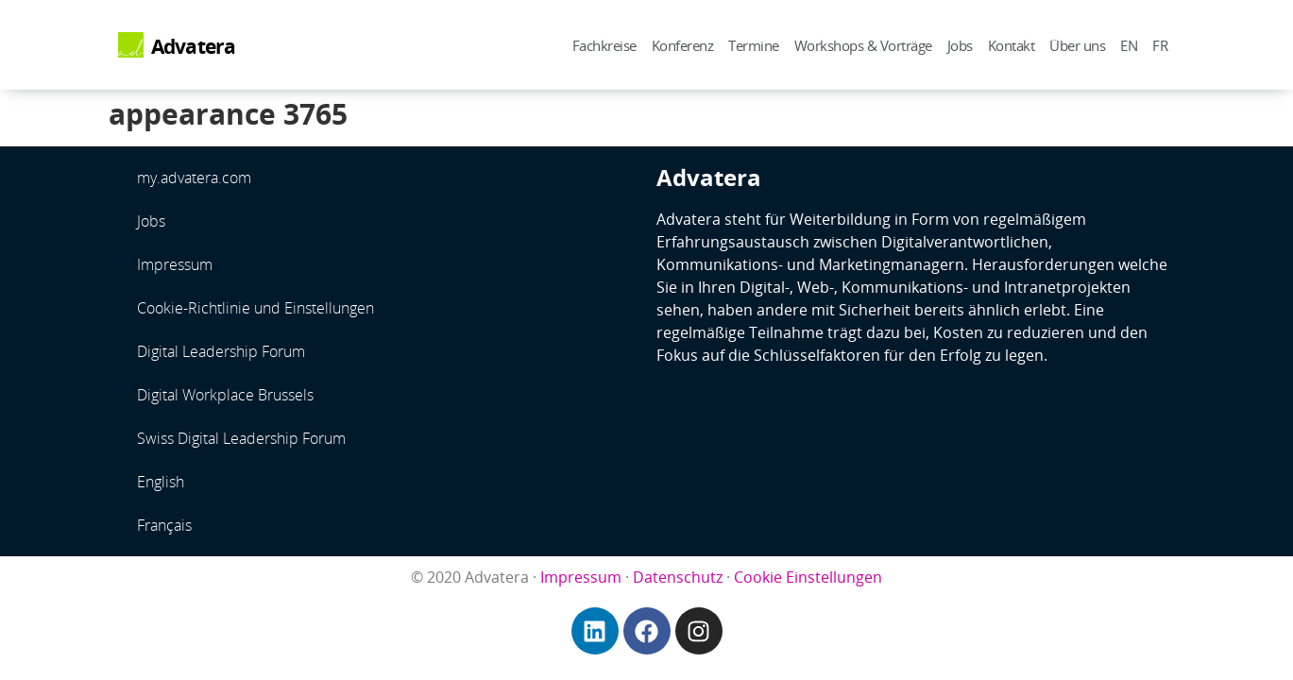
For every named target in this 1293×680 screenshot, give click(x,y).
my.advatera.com (194, 177)
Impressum (175, 264)
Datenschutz (678, 577)
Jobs (960, 45)
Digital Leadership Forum (221, 351)
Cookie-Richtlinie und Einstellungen (255, 308)
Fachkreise (604, 45)
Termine (753, 45)
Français (164, 525)
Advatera (193, 46)
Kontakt (1011, 45)
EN (1128, 45)
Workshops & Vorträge (863, 45)
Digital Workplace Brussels (225, 394)
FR (1159, 45)
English (160, 481)
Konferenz (683, 45)
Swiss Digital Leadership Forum (241, 438)
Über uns (1077, 45)
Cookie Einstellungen (808, 577)
